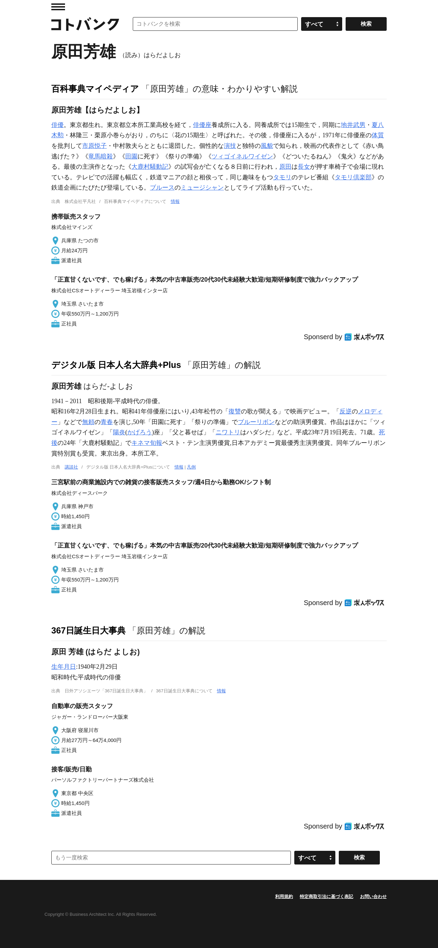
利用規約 (284, 896)
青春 (107, 422)
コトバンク (85, 24)
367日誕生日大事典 (88, 630)
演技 (230, 145)
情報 (175, 201)
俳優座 (202, 124)
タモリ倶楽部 (353, 177)
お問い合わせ (373, 896)
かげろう (139, 432)
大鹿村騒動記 (149, 166)
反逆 (345, 411)
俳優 (57, 124)
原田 (285, 166)
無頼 (88, 422)
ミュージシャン (202, 187)
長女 (304, 166)
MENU (58, 7)
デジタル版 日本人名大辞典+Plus (116, 365)
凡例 (191, 467)
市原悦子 (94, 145)
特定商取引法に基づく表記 (326, 896)
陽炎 (119, 432)
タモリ (282, 177)
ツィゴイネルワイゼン (242, 156)
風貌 (267, 145)
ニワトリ (228, 432)
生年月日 (63, 666)
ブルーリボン (256, 422)
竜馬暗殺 (100, 156)
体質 (378, 135)
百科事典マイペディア (95, 88)
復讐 (235, 411)
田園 (131, 156)
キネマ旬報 (146, 442)
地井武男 (353, 124)
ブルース (162, 187)
